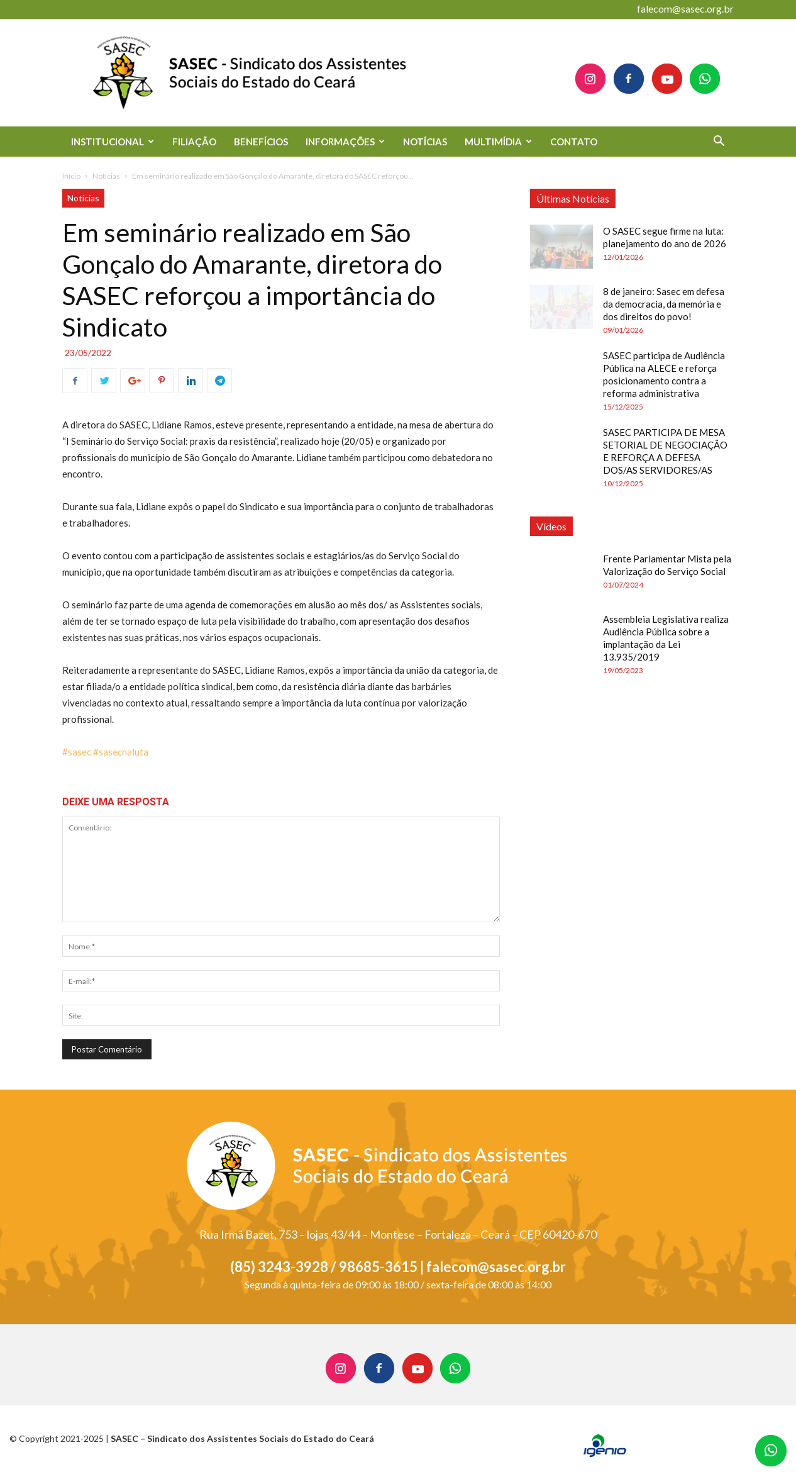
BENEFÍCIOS (261, 141)
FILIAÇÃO (194, 141)
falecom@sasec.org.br (685, 8)
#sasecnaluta (120, 751)
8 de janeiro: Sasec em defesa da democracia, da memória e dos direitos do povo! (663, 304)
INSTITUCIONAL (112, 141)
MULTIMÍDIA (498, 141)
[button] (719, 142)
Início (71, 176)
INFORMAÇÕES (345, 141)
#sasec (76, 751)
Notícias (106, 176)
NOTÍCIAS (425, 141)
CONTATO (573, 141)
